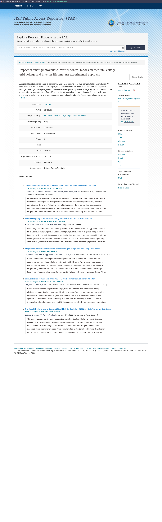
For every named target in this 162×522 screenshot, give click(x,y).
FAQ (40, 6)
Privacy (64, 348)
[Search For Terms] (70, 47)
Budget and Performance (36, 348)
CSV (120, 162)
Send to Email (123, 188)
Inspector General (53, 348)
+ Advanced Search (117, 51)
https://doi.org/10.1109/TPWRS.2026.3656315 (43, 312)
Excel (120, 158)
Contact (30, 6)
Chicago (121, 141)
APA (120, 138)
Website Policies (20, 348)
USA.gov (88, 348)
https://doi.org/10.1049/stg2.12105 (129, 100)
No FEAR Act (78, 348)
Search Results (39, 62)
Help (125, 348)
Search (135, 47)
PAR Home (19, 6)
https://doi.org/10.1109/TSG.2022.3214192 (41, 251)
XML (120, 165)
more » (24, 98)
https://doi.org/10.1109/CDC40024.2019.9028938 (44, 188)
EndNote (121, 155)
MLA (120, 134)
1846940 (47, 104)
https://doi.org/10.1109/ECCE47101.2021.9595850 (44, 282)
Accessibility (97, 348)
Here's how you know (57, 1)
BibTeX (121, 145)
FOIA (70, 348)
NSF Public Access (25, 62)
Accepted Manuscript (126, 90)
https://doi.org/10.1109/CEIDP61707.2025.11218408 (45, 221)
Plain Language (109, 348)
